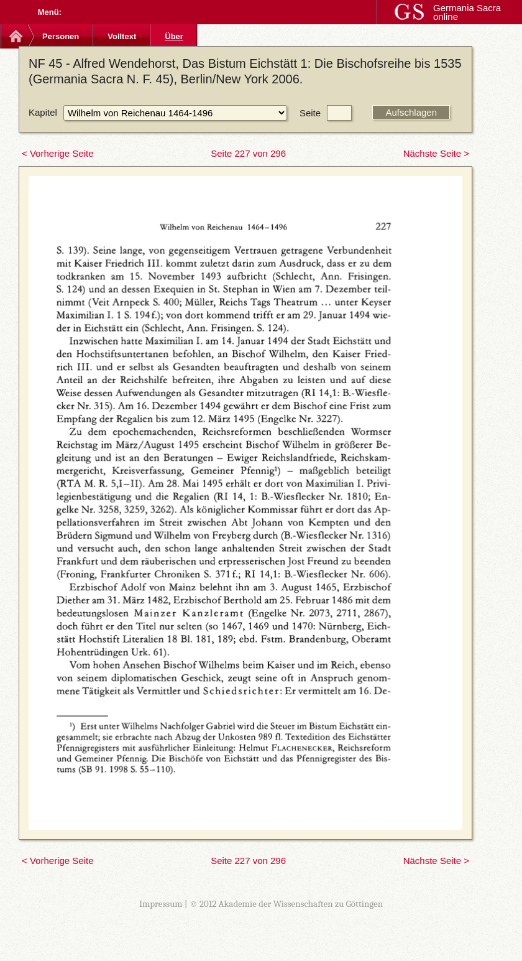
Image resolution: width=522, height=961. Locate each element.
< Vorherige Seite (58, 153)
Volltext (122, 36)
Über (174, 36)
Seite (310, 113)
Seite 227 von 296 (248, 153)
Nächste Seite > (436, 153)
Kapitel (43, 112)
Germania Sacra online (467, 12)
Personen (60, 36)
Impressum (161, 903)
